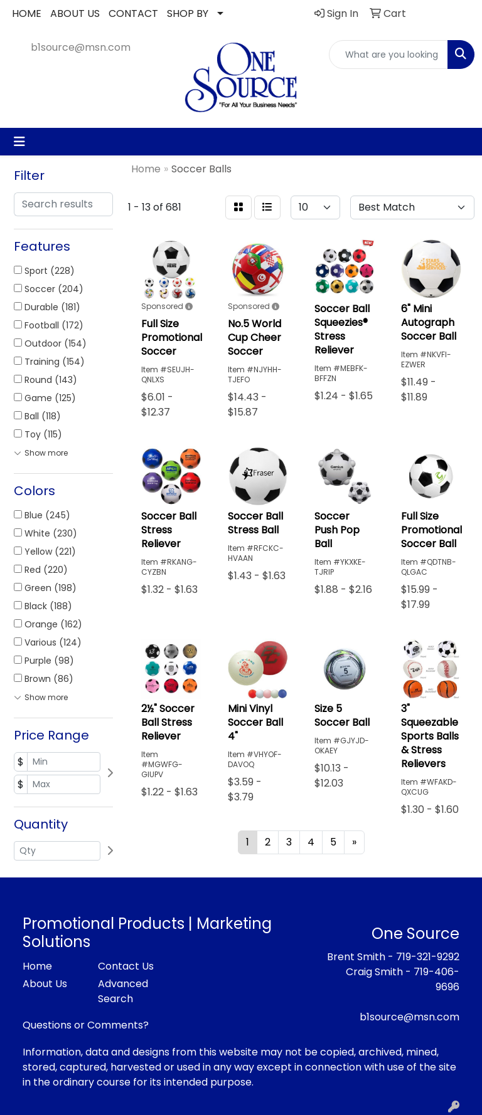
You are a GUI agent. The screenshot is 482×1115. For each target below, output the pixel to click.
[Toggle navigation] (19, 141)
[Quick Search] (388, 54)
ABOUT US (75, 13)
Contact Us (126, 966)
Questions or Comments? (86, 1025)
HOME (26, 13)
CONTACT (133, 13)
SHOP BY (187, 13)
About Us (45, 983)
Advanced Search (123, 991)
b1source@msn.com (81, 47)
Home (37, 966)
